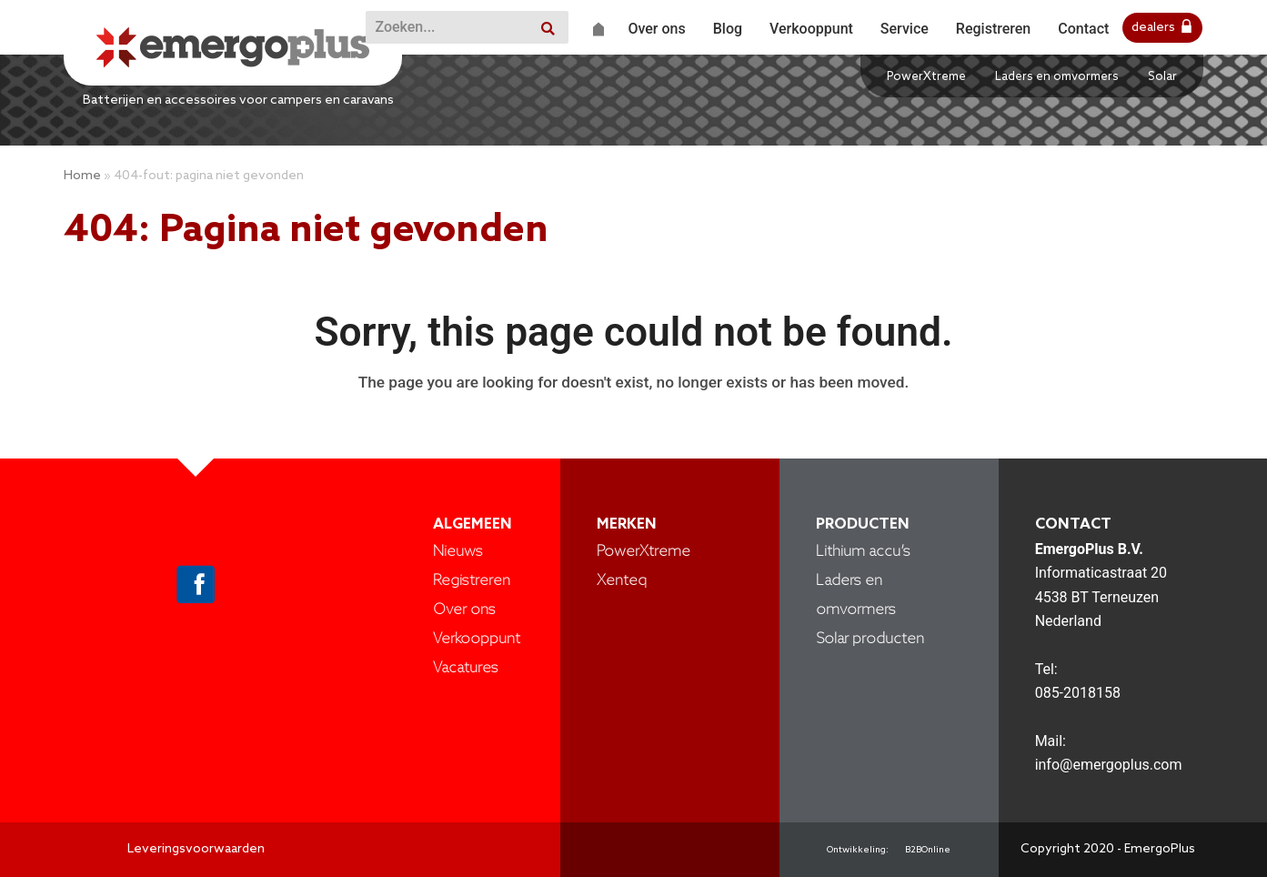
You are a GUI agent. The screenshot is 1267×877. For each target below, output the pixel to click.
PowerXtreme (926, 77)
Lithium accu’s (863, 551)
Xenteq (622, 581)
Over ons (464, 610)
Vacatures (465, 668)
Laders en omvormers (1057, 77)
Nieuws (458, 551)
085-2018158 (1078, 692)
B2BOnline (927, 849)
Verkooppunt (476, 639)
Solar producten (870, 639)
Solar (1162, 77)
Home (82, 176)
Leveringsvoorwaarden (196, 849)
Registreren (471, 581)
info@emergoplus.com (1108, 764)
